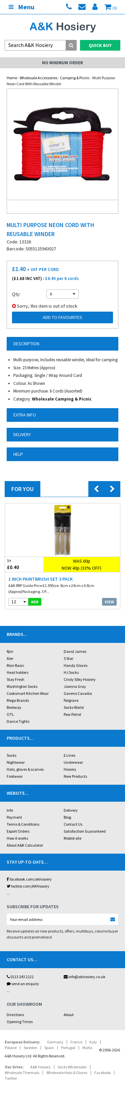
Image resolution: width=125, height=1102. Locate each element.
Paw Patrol (72, 714)
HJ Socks (71, 672)
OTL (10, 714)
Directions (15, 1014)
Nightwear (16, 762)
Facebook (102, 1072)
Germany (55, 1041)
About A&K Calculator (25, 845)
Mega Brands (18, 700)
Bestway (14, 707)
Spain (49, 1047)
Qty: (16, 294)
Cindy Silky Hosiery (80, 679)
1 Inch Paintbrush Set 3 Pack (40, 579)
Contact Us (73, 824)
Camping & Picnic (75, 77)
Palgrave (71, 700)
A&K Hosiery (40, 1066)
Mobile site (72, 838)
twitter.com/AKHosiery (28, 886)
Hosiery (70, 769)
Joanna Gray (75, 686)
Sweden (30, 1047)
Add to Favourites (62, 317)
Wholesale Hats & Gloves (66, 1072)
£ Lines (69, 755)
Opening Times (20, 1021)
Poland (11, 1047)
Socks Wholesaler (72, 1066)
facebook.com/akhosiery (29, 879)
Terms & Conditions (23, 824)
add (35, 601)
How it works (17, 838)
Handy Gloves (75, 665)
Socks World (74, 707)
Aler (10, 658)
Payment (14, 817)
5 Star (68, 658)
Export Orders (18, 831)
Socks (11, 755)
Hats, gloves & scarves (25, 769)
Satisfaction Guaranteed (85, 831)
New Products (75, 776)
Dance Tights (18, 721)
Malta (87, 1047)
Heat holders (17, 672)
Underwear (73, 762)
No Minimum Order (62, 63)
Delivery (71, 810)
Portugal (68, 1047)
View (109, 601)
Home (12, 77)
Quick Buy (100, 45)
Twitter (11, 1078)
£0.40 (24, 564)
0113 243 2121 (20, 976)
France (76, 1041)
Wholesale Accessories (38, 77)
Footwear (15, 776)
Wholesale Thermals (22, 1072)
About (69, 1014)
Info (10, 810)
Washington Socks (22, 686)
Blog (67, 817)
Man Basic (15, 665)
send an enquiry (23, 983)
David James (75, 651)
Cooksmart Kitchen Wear (28, 693)
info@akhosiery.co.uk (84, 976)
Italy (93, 1041)
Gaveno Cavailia (78, 693)
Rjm (10, 651)
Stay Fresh (15, 679)
